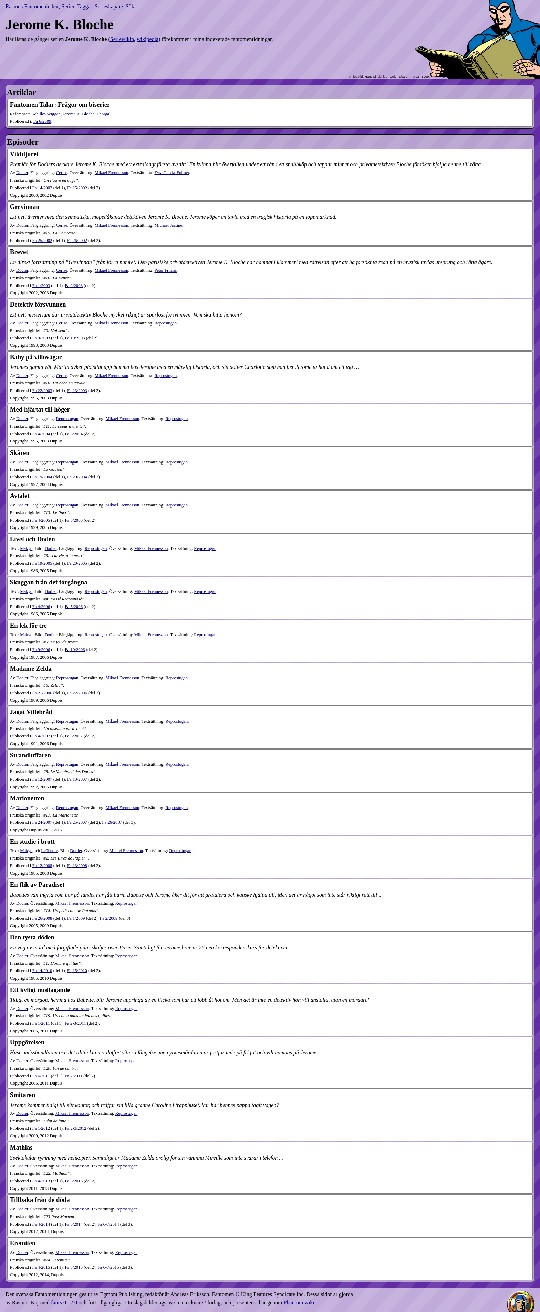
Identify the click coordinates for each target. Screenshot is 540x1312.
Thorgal (104, 113)
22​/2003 (42, 390)
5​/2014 (74, 1224)
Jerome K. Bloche (78, 113)
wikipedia (147, 39)
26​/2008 (42, 918)
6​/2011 (41, 1076)
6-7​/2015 (108, 1267)
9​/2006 (41, 649)
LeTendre (49, 850)
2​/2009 (109, 918)
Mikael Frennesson (111, 172)
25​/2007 (77, 822)
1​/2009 (76, 918)
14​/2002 (42, 187)
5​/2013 (74, 1180)
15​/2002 (77, 187)
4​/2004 (41, 433)
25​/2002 (42, 240)
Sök (130, 6)
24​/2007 (42, 822)
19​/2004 (42, 476)
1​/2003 (41, 285)
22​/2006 (77, 693)
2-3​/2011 (75, 1023)
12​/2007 (42, 779)
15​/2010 (77, 970)
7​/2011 (73, 1076)
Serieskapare (109, 6)
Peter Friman (165, 270)
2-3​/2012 (75, 1128)
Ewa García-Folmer (171, 172)
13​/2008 (77, 865)
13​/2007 (77, 779)
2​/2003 (74, 285)
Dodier (22, 172)
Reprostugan (165, 323)
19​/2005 (42, 563)
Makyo (26, 548)
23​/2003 (77, 390)
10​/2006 (75, 649)
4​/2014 (41, 1224)
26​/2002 (77, 240)
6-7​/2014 (108, 1224)
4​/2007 (41, 736)
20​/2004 (77, 476)
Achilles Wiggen (46, 113)
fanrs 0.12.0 (64, 1302)
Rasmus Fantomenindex (32, 6)
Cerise (62, 172)
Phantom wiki (298, 1302)
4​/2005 (41, 520)
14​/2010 (42, 970)
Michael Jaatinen (169, 225)
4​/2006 (41, 606)
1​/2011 (41, 1023)
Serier (67, 6)
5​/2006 (74, 606)
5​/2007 (74, 736)
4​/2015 (41, 1267)
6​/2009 (42, 121)
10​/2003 (75, 337)
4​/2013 (41, 1180)
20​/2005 (77, 563)
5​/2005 (74, 520)
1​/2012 (41, 1128)
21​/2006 (42, 693)
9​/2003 (41, 337)
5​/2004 (74, 433)
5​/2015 (74, 1267)
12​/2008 (42, 865)
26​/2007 (112, 822)
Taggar (84, 6)
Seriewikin (122, 39)
